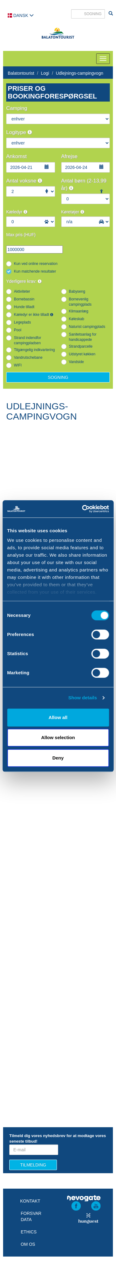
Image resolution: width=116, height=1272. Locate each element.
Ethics (29, 1231)
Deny (58, 757)
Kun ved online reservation (36, 264)
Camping (16, 108)
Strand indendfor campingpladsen (27, 340)
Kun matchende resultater (35, 271)
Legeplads (22, 322)
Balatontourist (21, 73)
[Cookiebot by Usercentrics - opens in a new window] (82, 509)
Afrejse (69, 156)
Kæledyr (16, 211)
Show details (82, 697)
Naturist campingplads (87, 326)
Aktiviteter (22, 291)
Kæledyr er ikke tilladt (33, 314)
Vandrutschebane (28, 357)
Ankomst (16, 156)
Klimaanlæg (78, 311)
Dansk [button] (21, 15)
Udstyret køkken (82, 354)
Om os (28, 1244)
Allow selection (58, 737)
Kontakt (30, 1201)
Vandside (76, 362)
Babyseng (77, 291)
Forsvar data (31, 1216)
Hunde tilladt (24, 307)
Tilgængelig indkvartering (34, 350)
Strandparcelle (81, 346)
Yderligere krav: (23, 281)
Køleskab (76, 319)
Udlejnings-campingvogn (79, 73)
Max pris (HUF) (21, 234)
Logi (45, 73)
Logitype (19, 132)
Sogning (58, 377)
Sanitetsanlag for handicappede (83, 337)
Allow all (58, 717)
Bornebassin (24, 299)
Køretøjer (72, 211)
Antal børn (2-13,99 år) (83, 184)
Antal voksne (24, 181)
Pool (17, 330)
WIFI (18, 365)
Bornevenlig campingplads (80, 302)
